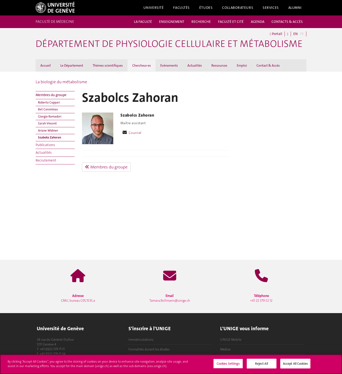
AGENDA (257, 21)
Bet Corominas (48, 109)
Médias (225, 349)
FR (302, 33)
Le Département (71, 65)
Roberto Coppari (49, 102)
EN (295, 33)
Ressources (219, 65)
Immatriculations (140, 339)
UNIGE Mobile (230, 339)
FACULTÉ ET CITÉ (231, 21)
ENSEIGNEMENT (171, 21)
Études (206, 7)
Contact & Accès (268, 65)
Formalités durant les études (149, 349)
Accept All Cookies (295, 366)
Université (153, 7)
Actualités (194, 65)
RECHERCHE (201, 21)
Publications (45, 145)
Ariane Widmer (48, 130)
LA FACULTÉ (143, 21)
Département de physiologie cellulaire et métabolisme (169, 44)
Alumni (295, 7)
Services (271, 7)
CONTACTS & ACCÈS (287, 21)
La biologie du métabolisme (61, 82)
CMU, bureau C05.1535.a (78, 298)
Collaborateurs (237, 7)
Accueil (45, 65)
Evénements (169, 65)
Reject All (261, 366)
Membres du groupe (51, 95)
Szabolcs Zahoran (49, 137)
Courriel (135, 133)
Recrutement (46, 160)
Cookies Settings (228, 366)
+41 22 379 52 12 (261, 298)
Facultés (181, 7)
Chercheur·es (141, 65)
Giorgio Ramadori (49, 116)
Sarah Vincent (47, 123)
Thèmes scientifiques (108, 65)
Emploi (242, 65)
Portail (276, 33)
